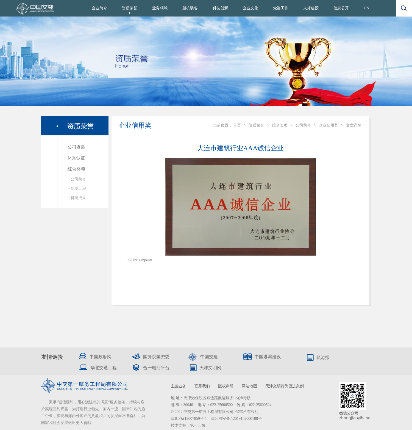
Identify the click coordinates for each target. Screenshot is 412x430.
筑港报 (323, 357)
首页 (237, 125)
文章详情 (353, 125)
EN (366, 8)
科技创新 (220, 8)
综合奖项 (76, 169)
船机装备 (190, 8)
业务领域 (160, 8)
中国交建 (209, 356)
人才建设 (311, 8)
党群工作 (280, 8)
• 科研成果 (77, 198)
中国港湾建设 (268, 356)
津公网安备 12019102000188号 (236, 419)
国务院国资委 (156, 356)
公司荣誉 (303, 125)
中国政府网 (101, 356)
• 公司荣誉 (77, 179)
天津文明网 (210, 367)
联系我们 (202, 386)
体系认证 (76, 158)
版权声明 (225, 386)
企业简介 (99, 8)
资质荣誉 (129, 8)
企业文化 (250, 8)
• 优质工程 (77, 189)
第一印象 (197, 425)
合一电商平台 (156, 367)
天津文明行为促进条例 (284, 386)
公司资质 (76, 147)
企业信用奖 (328, 125)
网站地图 (249, 386)
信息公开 (341, 8)
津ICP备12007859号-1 (189, 419)
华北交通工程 (103, 367)
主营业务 (178, 386)
